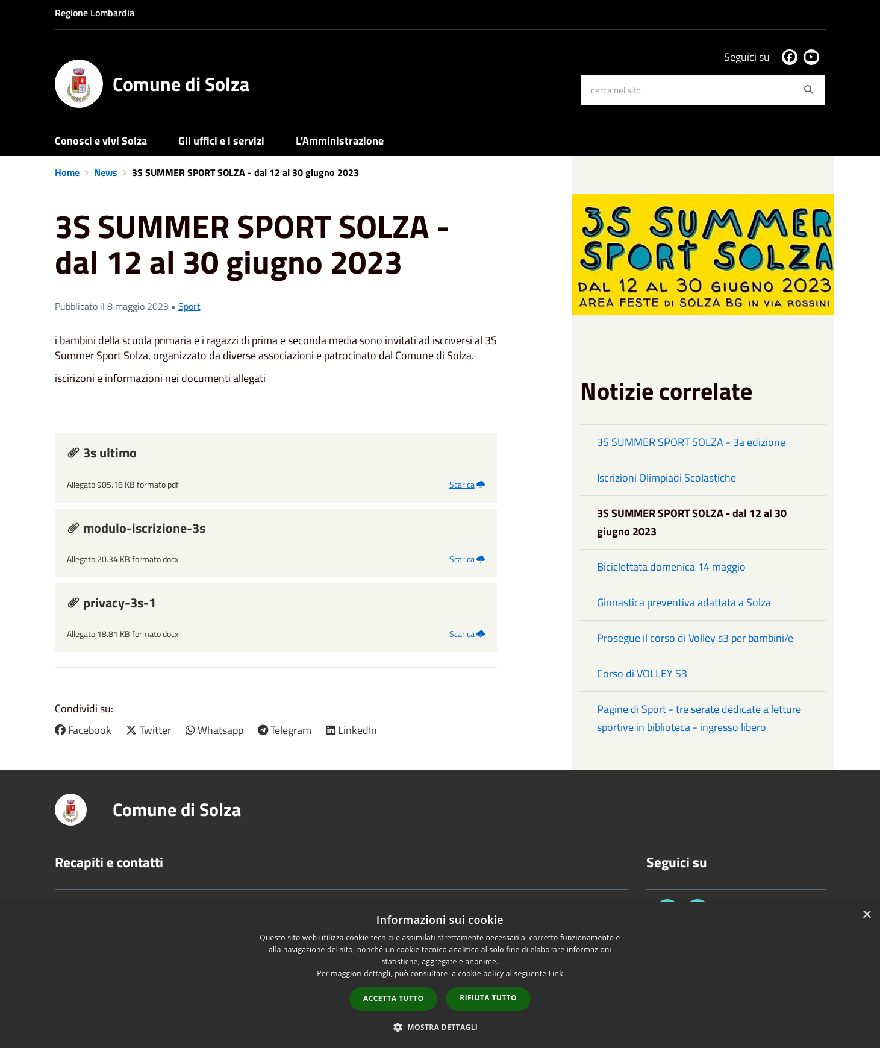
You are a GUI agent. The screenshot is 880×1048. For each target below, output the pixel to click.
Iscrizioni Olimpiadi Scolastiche (666, 477)
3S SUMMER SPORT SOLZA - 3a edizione (691, 442)
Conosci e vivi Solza (101, 141)
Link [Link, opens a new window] (556, 973)
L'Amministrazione (340, 141)
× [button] (866, 915)
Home (68, 172)
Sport (189, 306)
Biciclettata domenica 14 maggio (671, 567)
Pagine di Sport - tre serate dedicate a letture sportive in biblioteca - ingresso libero (699, 718)
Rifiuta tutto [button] (488, 998)
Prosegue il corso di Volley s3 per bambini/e (695, 638)
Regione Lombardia (94, 12)
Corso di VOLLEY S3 (642, 673)
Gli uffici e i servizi (221, 141)
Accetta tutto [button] (393, 998)
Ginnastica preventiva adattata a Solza (684, 602)
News (107, 172)
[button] (440, 1027)
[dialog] (440, 975)
